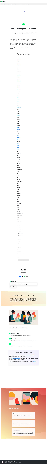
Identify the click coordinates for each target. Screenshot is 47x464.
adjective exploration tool (16, 358)
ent (17, 139)
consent (18, 65)
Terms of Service (7, 461)
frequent (18, 137)
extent (18, 87)
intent (18, 77)
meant (18, 127)
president (19, 107)
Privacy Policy (13, 461)
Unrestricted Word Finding (31, 355)
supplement (19, 75)
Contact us (19, 462)
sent (18, 143)
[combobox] (23, 260)
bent (18, 97)
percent (18, 129)
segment (18, 99)
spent (18, 145)
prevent (18, 89)
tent (18, 101)
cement (18, 115)
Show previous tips (13, 286)
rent (18, 73)
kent (18, 149)
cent (18, 135)
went (18, 147)
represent (19, 81)
